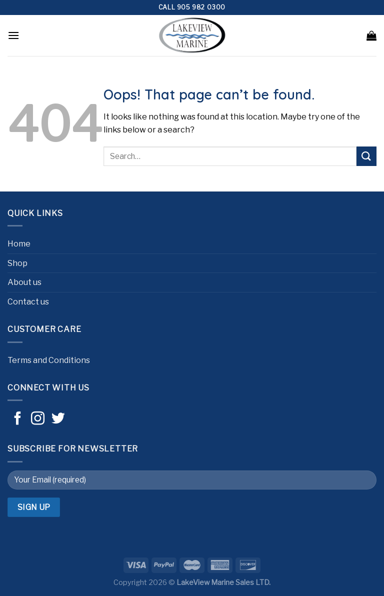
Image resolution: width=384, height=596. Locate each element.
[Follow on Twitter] (58, 419)
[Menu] (14, 35)
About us (25, 282)
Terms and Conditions (49, 360)
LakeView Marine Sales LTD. (223, 582)
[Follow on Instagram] (37, 419)
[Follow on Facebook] (17, 419)
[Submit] (366, 156)
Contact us (28, 301)
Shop (18, 263)
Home (19, 243)
